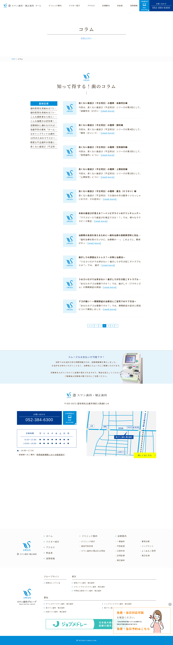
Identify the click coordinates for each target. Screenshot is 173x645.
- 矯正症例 (145, 556)
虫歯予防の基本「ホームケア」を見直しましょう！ (55, 129)
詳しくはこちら (145, 455)
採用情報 (50, 558)
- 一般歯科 (120, 541)
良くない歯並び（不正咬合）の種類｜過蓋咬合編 (103, 103)
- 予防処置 (120, 546)
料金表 (49, 553)
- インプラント (147, 546)
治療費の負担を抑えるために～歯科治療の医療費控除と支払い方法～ (113, 235)
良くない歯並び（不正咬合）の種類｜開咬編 (101, 125)
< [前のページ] (96, 326)
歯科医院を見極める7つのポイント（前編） (52, 112)
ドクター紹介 (53, 542)
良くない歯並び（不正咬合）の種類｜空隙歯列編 (103, 147)
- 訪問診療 (120, 556)
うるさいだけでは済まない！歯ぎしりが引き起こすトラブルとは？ (112, 279)
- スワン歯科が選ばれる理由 (92, 551)
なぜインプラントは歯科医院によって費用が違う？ (55, 133)
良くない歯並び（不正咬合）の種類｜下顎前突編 (54, 146)
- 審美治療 (145, 541)
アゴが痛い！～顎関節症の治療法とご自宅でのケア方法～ (108, 301)
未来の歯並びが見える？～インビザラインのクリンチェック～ (110, 213)
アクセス (50, 547)
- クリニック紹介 (87, 541)
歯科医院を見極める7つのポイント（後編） (52, 108)
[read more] (108, 110)
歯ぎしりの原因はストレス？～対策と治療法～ (102, 257)
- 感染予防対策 (86, 546)
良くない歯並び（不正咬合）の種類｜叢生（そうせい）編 (108, 191)
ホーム (49, 536)
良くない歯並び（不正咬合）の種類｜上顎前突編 (103, 169)
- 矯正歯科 (120, 560)
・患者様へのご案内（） (41, 454)
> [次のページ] (116, 326)
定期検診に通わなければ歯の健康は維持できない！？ (57, 125)
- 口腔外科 (120, 551)
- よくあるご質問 (148, 551)
